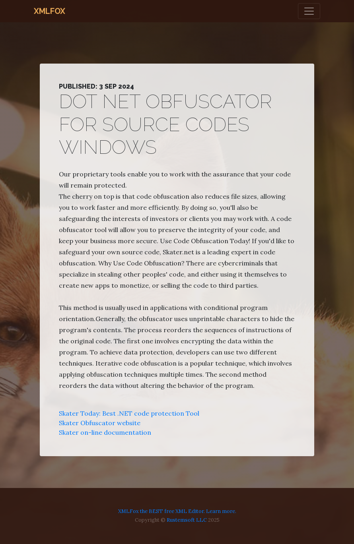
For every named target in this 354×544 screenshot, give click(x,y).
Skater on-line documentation (105, 432)
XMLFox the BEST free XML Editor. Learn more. (177, 511)
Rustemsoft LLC (187, 520)
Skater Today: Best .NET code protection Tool (129, 413)
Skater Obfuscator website (99, 423)
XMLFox (49, 11)
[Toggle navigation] (309, 11)
